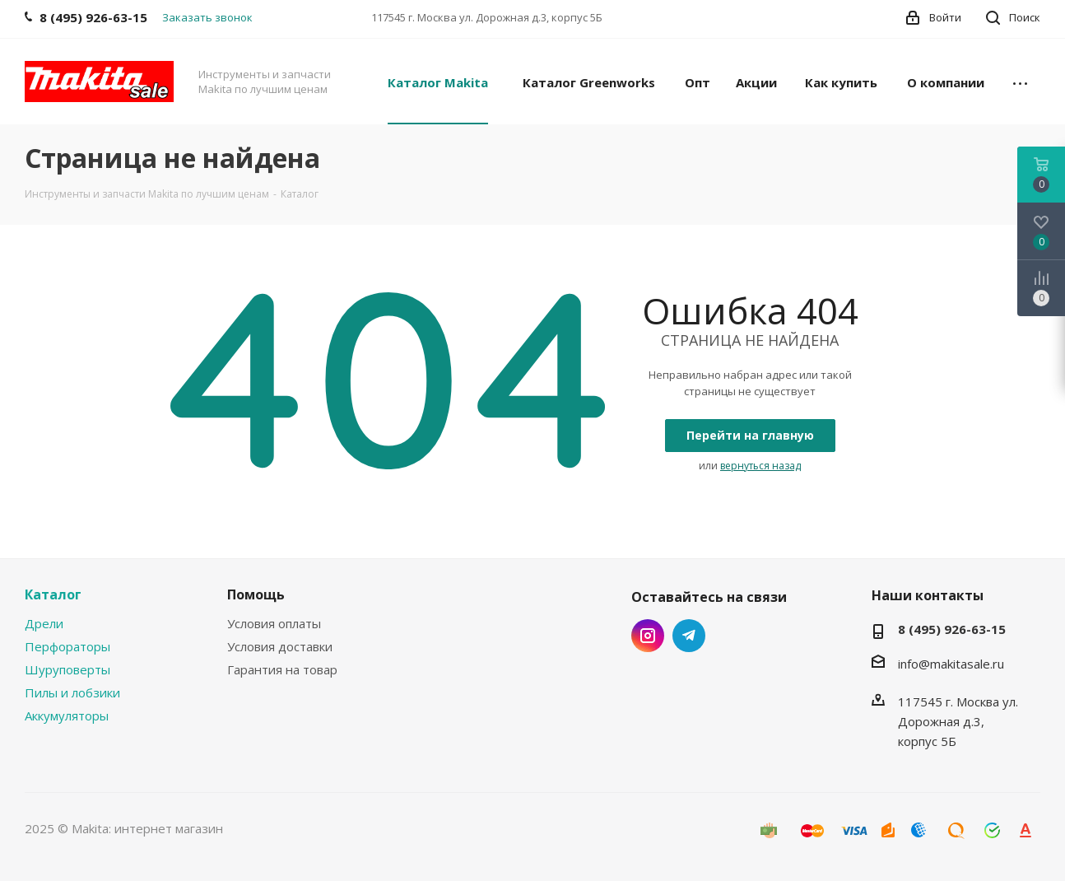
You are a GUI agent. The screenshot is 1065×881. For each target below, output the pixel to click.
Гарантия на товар (282, 669)
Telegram (688, 635)
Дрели (44, 623)
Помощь (256, 594)
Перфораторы (67, 646)
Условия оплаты (274, 623)
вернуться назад (760, 466)
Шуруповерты (67, 669)
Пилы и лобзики (72, 692)
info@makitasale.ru (951, 663)
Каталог (53, 594)
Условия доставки (280, 646)
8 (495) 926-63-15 (952, 629)
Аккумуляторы (67, 715)
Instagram (647, 635)
